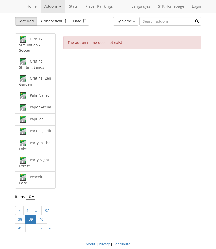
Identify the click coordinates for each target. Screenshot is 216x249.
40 (41, 219)
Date (79, 21)
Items (25, 197)
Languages (141, 6)
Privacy (104, 244)
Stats (73, 6)
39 (31, 219)
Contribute (121, 244)
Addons (52, 6)
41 (20, 227)
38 (20, 219)
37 (47, 210)
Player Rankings (99, 6)
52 (40, 227)
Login (196, 6)
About (90, 244)
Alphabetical (53, 21)
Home (32, 6)
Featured (26, 21)
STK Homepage (171, 6)
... (36, 210)
